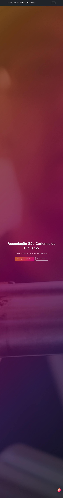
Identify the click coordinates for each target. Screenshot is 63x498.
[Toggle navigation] (54, 2)
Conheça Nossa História (24, 259)
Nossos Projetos (42, 259)
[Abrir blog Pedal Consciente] (59, 490)
